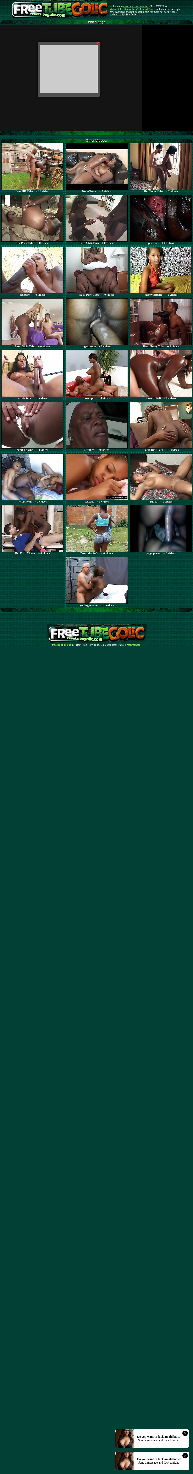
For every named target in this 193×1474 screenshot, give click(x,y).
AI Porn (149, 9)
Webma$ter (133, 645)
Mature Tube (116, 9)
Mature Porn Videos (134, 9)
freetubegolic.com (63, 645)
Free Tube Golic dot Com (135, 6)
